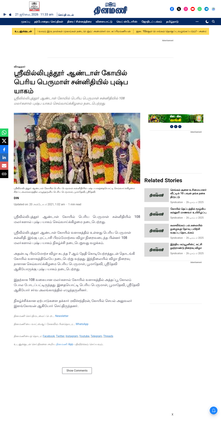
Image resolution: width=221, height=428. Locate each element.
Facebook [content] (49, 336)
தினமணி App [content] (64, 344)
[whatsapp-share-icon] (4, 134)
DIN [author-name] (16, 198)
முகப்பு (25, 21)
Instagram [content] (72, 336)
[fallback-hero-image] (156, 195)
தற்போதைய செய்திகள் (48, 21)
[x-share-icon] (4, 142)
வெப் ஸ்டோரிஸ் (126, 21)
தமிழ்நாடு (172, 21)
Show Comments (77, 370)
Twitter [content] (60, 336)
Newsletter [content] (62, 316)
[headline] (188, 193)
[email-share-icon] (4, 167)
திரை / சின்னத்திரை (79, 21)
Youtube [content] (84, 336)
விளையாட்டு (104, 21)
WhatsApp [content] (82, 324)
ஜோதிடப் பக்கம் (151, 21)
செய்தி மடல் (66, 15)
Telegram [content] (96, 336)
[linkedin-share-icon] (4, 159)
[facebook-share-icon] (4, 151)
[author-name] (177, 202)
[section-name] (19, 66)
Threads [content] (108, 336)
